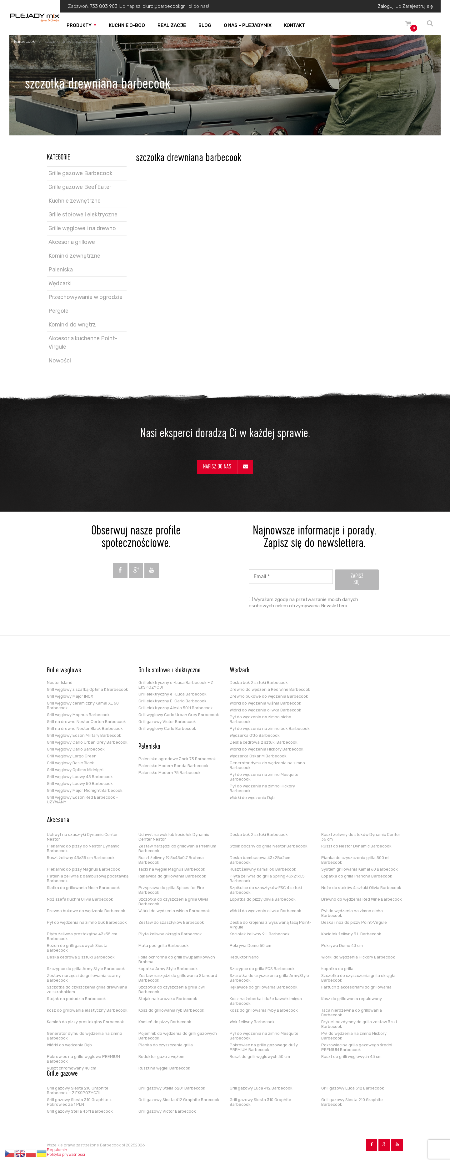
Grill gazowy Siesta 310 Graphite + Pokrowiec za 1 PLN (79, 1102)
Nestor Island (59, 682)
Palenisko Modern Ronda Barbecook (173, 765)
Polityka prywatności (66, 1154)
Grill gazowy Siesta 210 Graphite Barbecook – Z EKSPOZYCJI (77, 1090)
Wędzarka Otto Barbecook (255, 735)
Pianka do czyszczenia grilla (165, 1045)
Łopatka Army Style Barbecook (168, 968)
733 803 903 (104, 6)
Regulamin (57, 1149)
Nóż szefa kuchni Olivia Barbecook (80, 899)
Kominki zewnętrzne (74, 255)
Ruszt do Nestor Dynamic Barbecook (356, 846)
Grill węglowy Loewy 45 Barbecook (80, 776)
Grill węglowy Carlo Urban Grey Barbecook (87, 742)
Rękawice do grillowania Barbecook (264, 987)
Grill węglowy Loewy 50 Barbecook (80, 783)
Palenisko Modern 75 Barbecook (169, 772)
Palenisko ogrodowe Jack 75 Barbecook (177, 758)
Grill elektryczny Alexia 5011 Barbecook (175, 707)
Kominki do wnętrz (72, 324)
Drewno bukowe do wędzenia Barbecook (269, 696)
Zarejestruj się (417, 6)
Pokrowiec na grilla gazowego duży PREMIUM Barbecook (264, 1047)
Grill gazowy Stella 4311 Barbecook (80, 1111)
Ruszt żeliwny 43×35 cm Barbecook (81, 857)
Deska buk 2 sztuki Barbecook (259, 682)
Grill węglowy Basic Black (70, 763)
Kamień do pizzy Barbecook (164, 1021)
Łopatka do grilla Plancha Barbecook (356, 876)
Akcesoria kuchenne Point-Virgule (83, 342)
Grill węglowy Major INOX (70, 696)
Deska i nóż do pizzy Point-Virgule (354, 922)
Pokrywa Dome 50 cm (250, 945)
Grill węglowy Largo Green (72, 756)
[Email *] (291, 576)
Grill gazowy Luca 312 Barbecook (352, 1088)
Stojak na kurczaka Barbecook (167, 998)
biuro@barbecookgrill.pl (167, 6)
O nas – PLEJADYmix (248, 25)
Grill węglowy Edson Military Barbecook (84, 735)
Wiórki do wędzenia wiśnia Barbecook (265, 703)
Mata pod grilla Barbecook (163, 945)
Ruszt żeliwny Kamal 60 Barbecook (263, 869)
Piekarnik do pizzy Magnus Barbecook (83, 869)
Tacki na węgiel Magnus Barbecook (171, 869)
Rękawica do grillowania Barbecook (172, 876)
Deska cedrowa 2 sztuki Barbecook (264, 742)
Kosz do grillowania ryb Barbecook (171, 1010)
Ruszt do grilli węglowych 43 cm (351, 1056)
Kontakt (294, 25)
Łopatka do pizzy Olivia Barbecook (263, 899)
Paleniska (60, 269)
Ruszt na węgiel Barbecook (164, 1068)
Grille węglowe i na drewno (82, 228)
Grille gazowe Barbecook (80, 173)
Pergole (58, 310)
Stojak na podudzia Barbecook (76, 998)
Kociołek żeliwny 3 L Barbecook (351, 934)
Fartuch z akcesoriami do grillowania (356, 987)
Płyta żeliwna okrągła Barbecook (170, 934)
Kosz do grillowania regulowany (351, 998)
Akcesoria (58, 820)
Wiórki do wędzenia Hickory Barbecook (266, 749)
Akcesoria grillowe (71, 242)
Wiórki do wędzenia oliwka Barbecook (265, 710)
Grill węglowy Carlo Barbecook (76, 749)
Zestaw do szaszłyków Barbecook (171, 922)
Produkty (79, 25)
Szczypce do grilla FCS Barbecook (262, 968)
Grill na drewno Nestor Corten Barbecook (86, 721)
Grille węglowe (64, 671)
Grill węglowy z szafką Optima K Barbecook (87, 689)
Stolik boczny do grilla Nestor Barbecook (269, 846)
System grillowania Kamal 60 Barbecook (359, 869)
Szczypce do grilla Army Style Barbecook (86, 968)
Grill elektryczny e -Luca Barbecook (172, 694)
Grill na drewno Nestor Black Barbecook (85, 728)
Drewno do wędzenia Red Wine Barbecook (270, 689)
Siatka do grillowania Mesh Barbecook (83, 887)
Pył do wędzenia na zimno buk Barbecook (270, 728)
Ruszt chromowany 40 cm (71, 1068)
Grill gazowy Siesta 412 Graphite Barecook (178, 1099)
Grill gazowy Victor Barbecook (167, 721)
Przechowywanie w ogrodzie (85, 297)
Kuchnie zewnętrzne (74, 200)
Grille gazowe (62, 1074)
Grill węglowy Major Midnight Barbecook (84, 790)
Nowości (59, 360)
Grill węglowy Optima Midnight (75, 769)
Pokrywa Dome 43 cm (342, 945)
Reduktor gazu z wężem (161, 1056)
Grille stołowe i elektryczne (83, 214)
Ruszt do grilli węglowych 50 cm (260, 1056)
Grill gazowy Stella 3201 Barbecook (171, 1088)
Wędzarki (60, 283)
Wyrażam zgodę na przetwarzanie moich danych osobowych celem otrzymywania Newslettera (303, 603)
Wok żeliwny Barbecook (252, 1021)
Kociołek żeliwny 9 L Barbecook (260, 934)
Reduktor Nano (244, 957)
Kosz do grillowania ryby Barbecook (264, 1010)
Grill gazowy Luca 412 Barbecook (261, 1088)
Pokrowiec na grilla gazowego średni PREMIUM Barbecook (356, 1047)
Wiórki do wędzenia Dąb (252, 797)
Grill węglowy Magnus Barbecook (78, 714)
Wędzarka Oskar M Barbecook (258, 756)
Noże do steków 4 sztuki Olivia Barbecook (361, 887)
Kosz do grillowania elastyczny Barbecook (87, 1010)
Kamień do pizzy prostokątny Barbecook (85, 1021)
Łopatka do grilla (337, 968)
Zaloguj (385, 6)
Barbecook (24, 41)
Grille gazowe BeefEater (79, 187)
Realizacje (172, 25)
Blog (204, 25)
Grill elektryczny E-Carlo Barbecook (172, 701)
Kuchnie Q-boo (127, 25)
